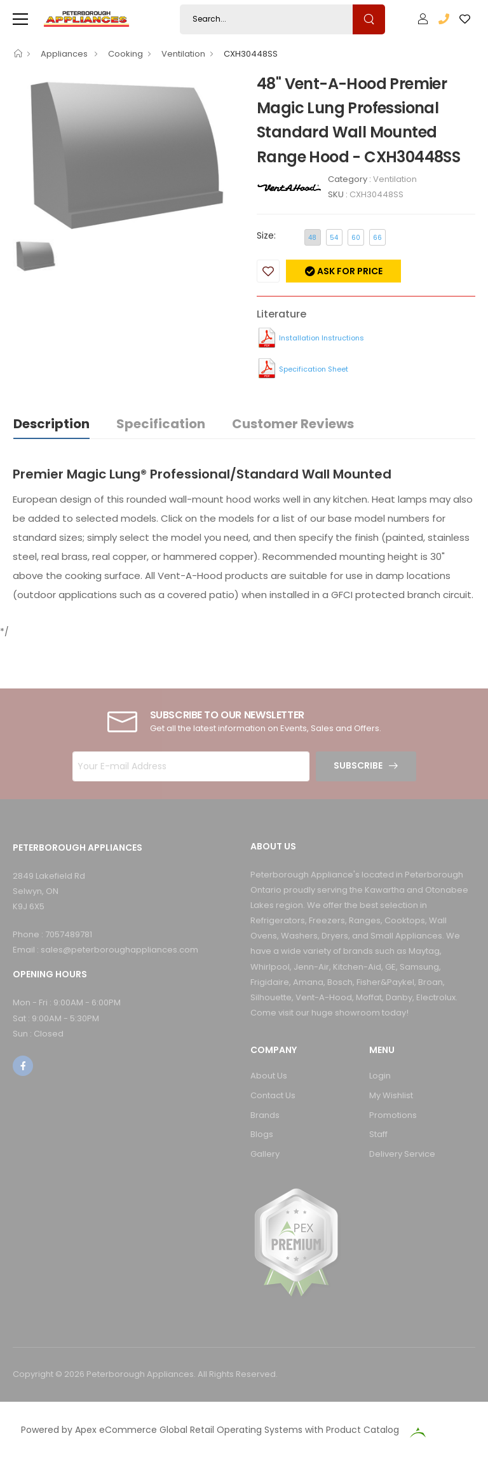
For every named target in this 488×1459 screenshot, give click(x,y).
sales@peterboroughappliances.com (119, 950)
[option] (125, 155)
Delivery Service (402, 1154)
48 (312, 237)
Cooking (125, 54)
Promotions (393, 1115)
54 (334, 237)
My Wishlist (391, 1095)
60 (355, 237)
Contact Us (272, 1095)
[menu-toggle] (20, 19)
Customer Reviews (293, 424)
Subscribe (358, 765)
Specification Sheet (313, 369)
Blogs (261, 1134)
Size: (266, 235)
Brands (265, 1115)
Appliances (65, 54)
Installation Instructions (321, 338)
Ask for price (349, 271)
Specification (160, 424)
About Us (268, 1076)
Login (380, 1076)
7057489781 (68, 934)
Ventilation (183, 54)
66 (377, 237)
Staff (378, 1134)
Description (51, 424)
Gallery (265, 1154)
